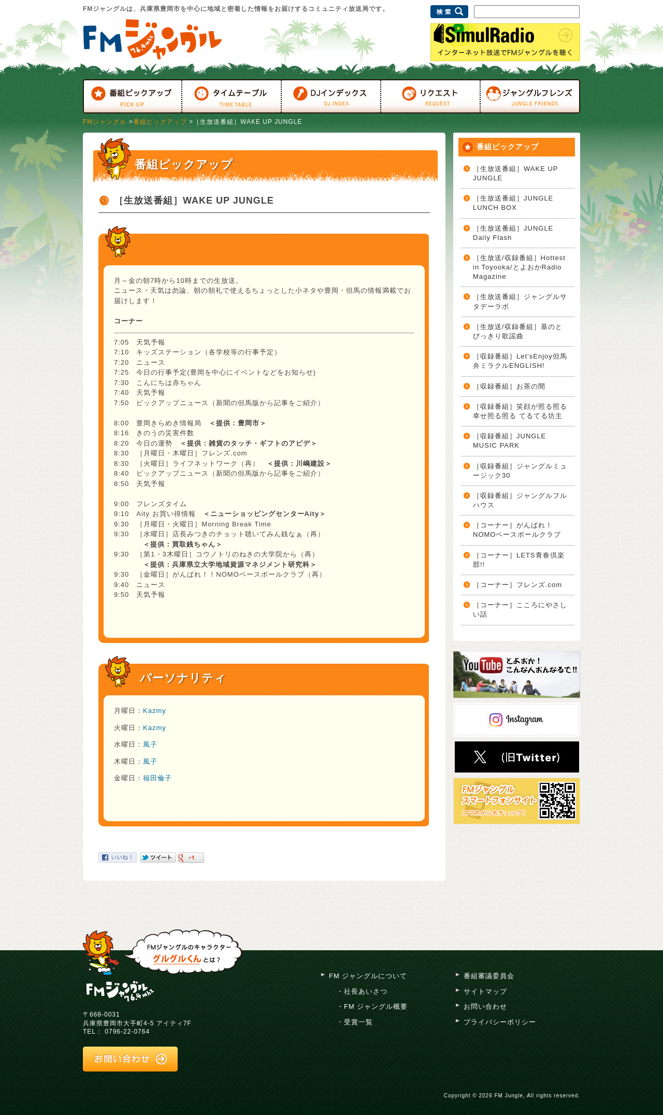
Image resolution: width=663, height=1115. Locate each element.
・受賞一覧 (355, 1022)
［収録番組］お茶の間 (509, 386)
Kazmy (154, 710)
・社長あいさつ (362, 991)
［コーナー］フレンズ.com (517, 585)
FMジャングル (104, 121)
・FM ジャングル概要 (372, 1006)
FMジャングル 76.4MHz (152, 39)
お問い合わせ (485, 1006)
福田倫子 (157, 778)
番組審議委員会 (489, 976)
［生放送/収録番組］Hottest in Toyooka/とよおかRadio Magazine (519, 267)
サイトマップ (485, 991)
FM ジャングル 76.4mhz (120, 990)
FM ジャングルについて (368, 976)
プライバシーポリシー (500, 1022)
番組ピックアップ (160, 121)
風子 (150, 744)
